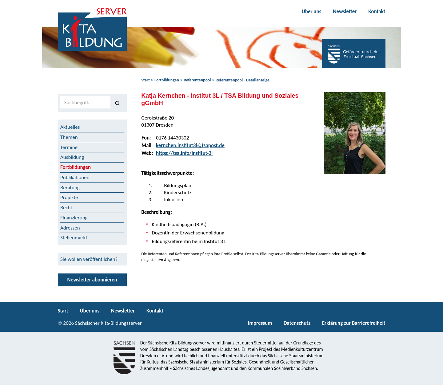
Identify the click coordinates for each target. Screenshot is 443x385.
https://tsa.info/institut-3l (184, 153)
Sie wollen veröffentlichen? (89, 259)
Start (145, 80)
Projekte (69, 197)
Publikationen (75, 177)
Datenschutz (297, 323)
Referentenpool (197, 80)
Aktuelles (70, 127)
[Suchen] (117, 102)
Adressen (70, 228)
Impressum (260, 323)
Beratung (70, 187)
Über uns (311, 11)
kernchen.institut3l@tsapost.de (190, 145)
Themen (69, 137)
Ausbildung (72, 157)
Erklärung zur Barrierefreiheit (353, 323)
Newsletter (345, 11)
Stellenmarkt (73, 237)
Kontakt (376, 11)
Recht (66, 207)
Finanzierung (74, 217)
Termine (69, 147)
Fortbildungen (166, 80)
